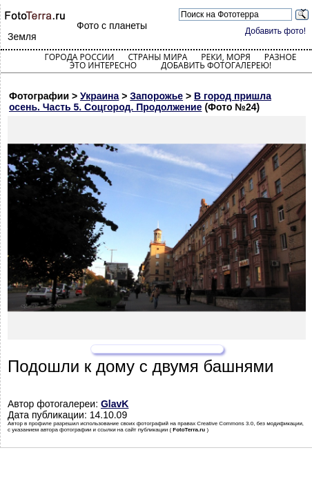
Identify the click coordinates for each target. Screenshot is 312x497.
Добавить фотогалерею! (216, 65)
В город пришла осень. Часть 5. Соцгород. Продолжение (140, 101)
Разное (280, 57)
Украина (99, 95)
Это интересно (103, 65)
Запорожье (156, 95)
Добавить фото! (275, 31)
